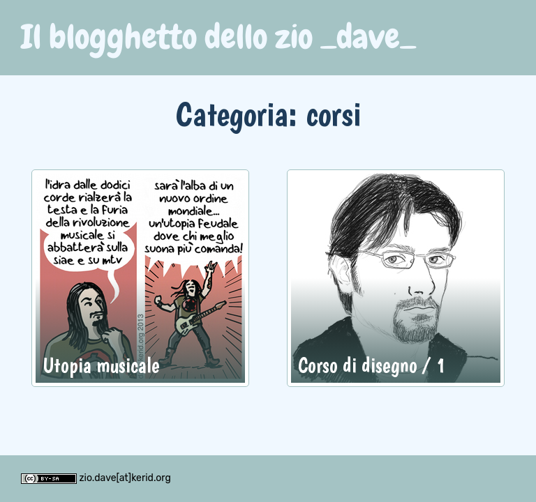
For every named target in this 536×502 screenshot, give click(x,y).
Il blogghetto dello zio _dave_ (218, 37)
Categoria (232, 113)
